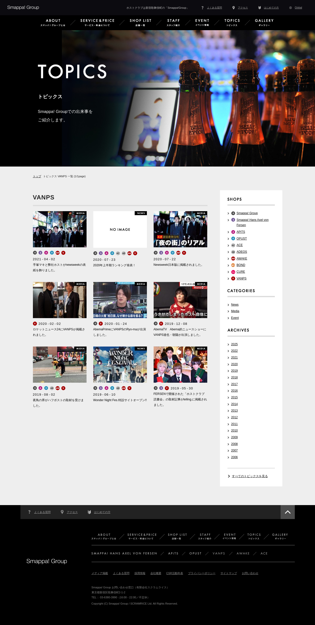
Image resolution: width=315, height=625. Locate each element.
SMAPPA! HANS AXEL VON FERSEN (124, 553)
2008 (234, 444)
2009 (234, 437)
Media (235, 311)
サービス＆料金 (141, 537)
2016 (234, 390)
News (235, 304)
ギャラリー (280, 537)
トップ (37, 176)
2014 (234, 404)
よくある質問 (214, 7)
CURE (241, 271)
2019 (234, 370)
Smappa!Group (23, 7)
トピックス (254, 537)
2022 (234, 351)
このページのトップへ (288, 512)
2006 (234, 457)
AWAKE (242, 258)
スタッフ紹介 (204, 537)
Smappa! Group (247, 213)
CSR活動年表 (174, 573)
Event (235, 318)
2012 (234, 417)
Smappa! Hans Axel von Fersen (253, 222)
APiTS (241, 232)
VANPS (242, 278)
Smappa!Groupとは (104, 537)
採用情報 (139, 573)
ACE (240, 245)
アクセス (243, 7)
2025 (234, 344)
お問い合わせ (250, 573)
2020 (234, 364)
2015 (234, 397)
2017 (234, 384)
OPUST (242, 238)
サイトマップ (228, 573)
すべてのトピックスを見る (250, 476)
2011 (234, 424)
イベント (229, 537)
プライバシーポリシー (201, 573)
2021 (234, 357)
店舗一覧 (177, 537)
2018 (234, 377)
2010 (234, 430)
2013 (234, 410)
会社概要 (155, 573)
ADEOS (242, 252)
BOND (241, 265)
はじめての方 (271, 7)
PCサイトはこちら (35, 609)
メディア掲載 (100, 573)
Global (298, 7)
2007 (234, 450)
